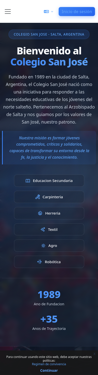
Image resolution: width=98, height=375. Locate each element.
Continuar (49, 370)
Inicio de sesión (77, 11)
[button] (48, 11)
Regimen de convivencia (49, 364)
